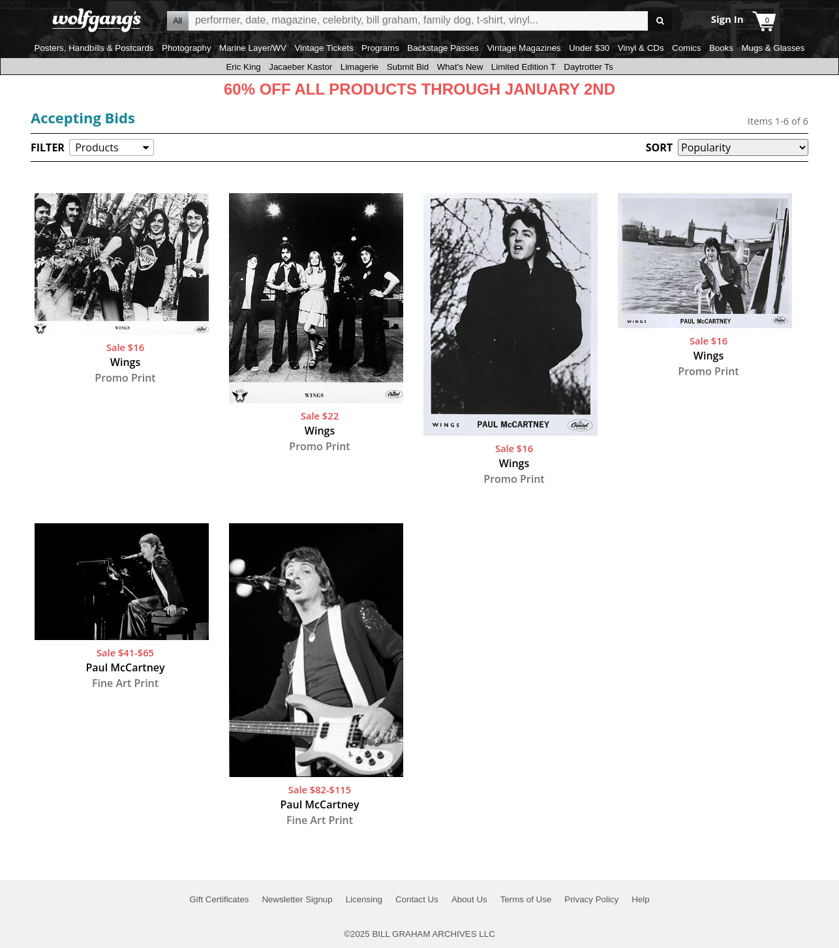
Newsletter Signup (297, 899)
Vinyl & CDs (641, 48)
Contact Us (416, 899)
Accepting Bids (83, 117)
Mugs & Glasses (772, 48)
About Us (469, 899)
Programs (380, 48)
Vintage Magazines (523, 48)
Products (96, 147)
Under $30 (589, 48)
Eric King (243, 67)
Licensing (364, 899)
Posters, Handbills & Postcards (94, 48)
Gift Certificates (219, 899)
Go (660, 21)
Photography (186, 48)
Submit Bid (408, 67)
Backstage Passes (443, 48)
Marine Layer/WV (252, 48)
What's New (460, 67)
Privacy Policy (591, 899)
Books (721, 48)
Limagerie (360, 67)
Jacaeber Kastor (300, 67)
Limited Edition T (523, 67)
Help (640, 899)
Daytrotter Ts (588, 67)
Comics (686, 48)
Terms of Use (526, 899)
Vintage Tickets (323, 48)
